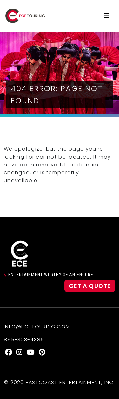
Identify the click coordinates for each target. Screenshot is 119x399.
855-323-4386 (24, 339)
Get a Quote (90, 286)
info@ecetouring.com (37, 326)
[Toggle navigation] (107, 16)
